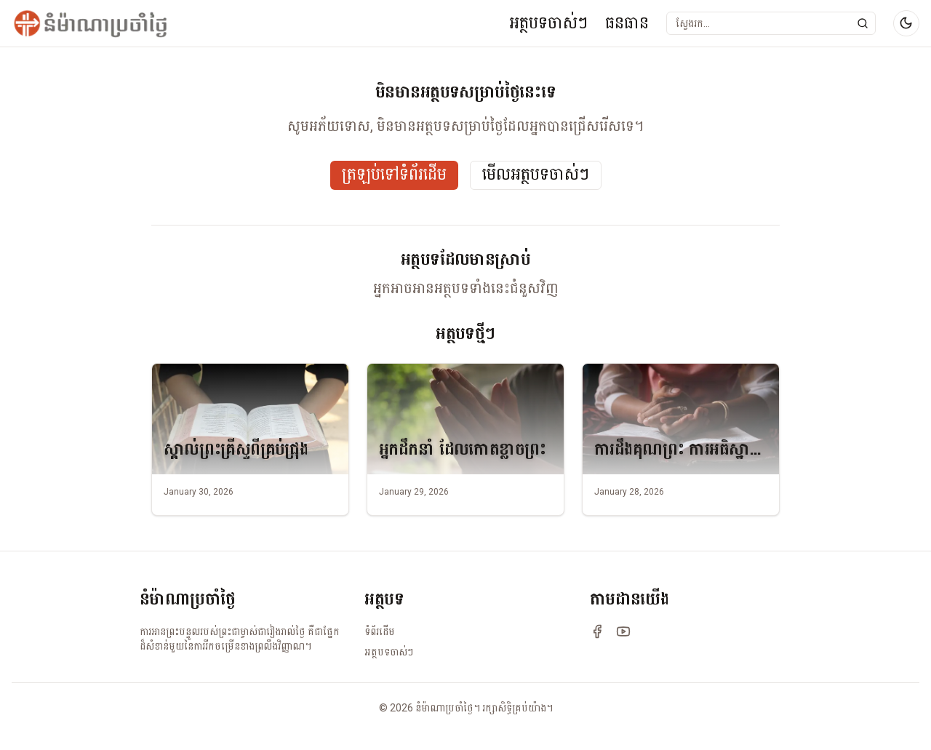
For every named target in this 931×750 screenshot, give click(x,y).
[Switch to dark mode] (906, 23)
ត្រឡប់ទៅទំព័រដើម (394, 175)
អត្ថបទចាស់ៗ (548, 23)
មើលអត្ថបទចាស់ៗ (535, 175)
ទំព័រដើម (379, 631)
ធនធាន (627, 23)
